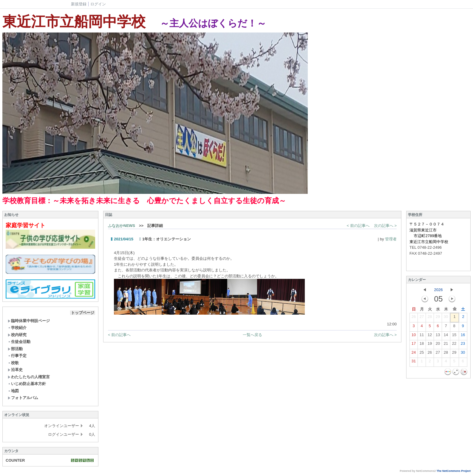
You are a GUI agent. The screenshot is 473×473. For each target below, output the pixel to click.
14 (446, 336)
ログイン (98, 4)
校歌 (13, 363)
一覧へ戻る (252, 335)
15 (454, 336)
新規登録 (78, 4)
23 (463, 344)
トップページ (82, 312)
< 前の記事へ (358, 225)
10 (414, 336)
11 (422, 336)
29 (438, 317)
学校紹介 (17, 327)
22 (454, 344)
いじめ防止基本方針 (27, 383)
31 (414, 362)
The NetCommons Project (454, 470)
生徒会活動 (19, 341)
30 (446, 317)
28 (430, 317)
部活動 (15, 349)
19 (430, 344)
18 (422, 344)
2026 (438, 289)
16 (463, 336)
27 (422, 317)
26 (414, 317)
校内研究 (17, 335)
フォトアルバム (23, 397)
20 (438, 344)
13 (438, 336)
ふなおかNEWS (121, 225)
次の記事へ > (385, 225)
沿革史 (15, 369)
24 (414, 353)
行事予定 (17, 355)
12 (430, 336)
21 (446, 344)
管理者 (391, 239)
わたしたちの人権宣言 (29, 377)
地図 (13, 391)
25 (422, 353)
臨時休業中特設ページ (29, 321)
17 (414, 344)
